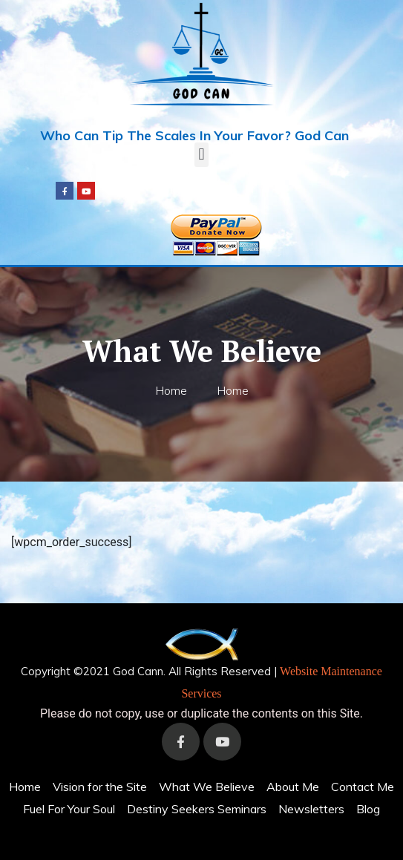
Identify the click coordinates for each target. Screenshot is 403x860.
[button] (201, 154)
